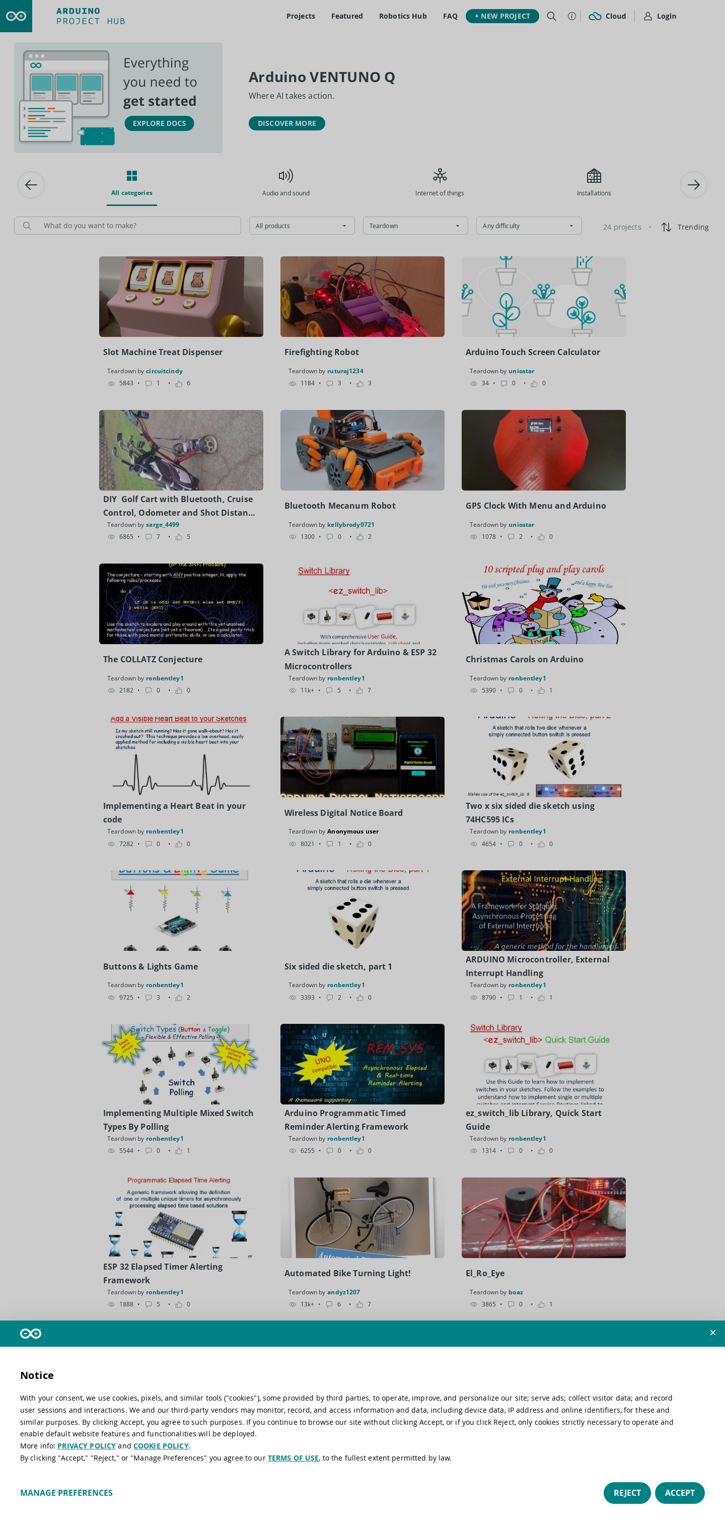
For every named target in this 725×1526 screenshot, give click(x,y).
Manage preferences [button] (66, 1492)
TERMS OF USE (293, 1458)
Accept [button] (680, 1492)
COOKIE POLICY (161, 1445)
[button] (713, 1333)
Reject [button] (627, 1492)
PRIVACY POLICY (86, 1445)
